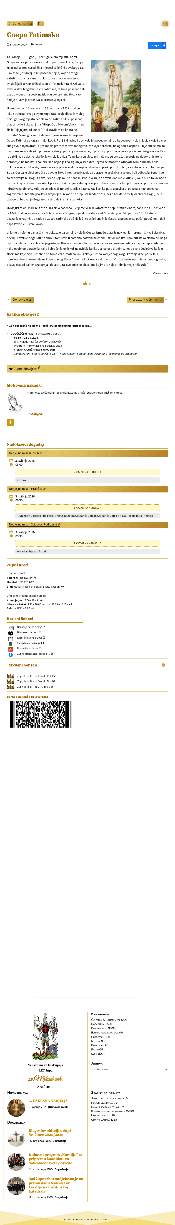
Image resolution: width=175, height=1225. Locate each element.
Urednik (38, 44)
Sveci (94, 1053)
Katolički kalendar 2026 (29, 637)
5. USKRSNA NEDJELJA (48, 1101)
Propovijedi (97, 1045)
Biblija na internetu (27, 632)
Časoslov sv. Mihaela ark (106, 1019)
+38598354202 (26, 582)
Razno (95, 1049)
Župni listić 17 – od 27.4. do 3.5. (33, 686)
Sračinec (45, 1086)
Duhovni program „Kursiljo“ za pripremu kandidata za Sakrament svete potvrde (55, 1159)
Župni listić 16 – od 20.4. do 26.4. (34, 681)
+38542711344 (25, 577)
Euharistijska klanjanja (105, 1032)
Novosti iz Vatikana (27, 648)
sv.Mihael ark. (45, 1079)
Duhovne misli (22, 23)
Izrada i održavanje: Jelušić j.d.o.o (85, 1219)
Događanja (97, 1024)
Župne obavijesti (25, 368)
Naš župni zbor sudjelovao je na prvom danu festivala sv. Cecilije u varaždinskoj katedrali (56, 1185)
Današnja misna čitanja (29, 627)
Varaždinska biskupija (29, 643)
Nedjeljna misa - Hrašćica (25, 489)
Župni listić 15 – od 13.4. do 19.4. (34, 676)
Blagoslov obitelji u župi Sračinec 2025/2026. (50, 1132)
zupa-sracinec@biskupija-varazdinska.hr (38, 586)
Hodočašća (97, 1036)
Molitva (95, 1041)
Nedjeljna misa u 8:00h (24, 453)
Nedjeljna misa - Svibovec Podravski (33, 524)
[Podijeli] (157, 45)
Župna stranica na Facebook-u (33, 653)
